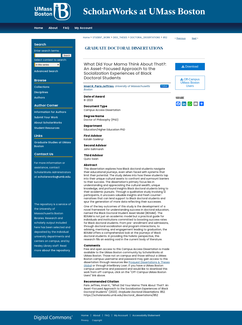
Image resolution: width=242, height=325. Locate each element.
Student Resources (46, 128)
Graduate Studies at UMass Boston (52, 144)
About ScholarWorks (48, 122)
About (97, 315)
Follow (164, 86)
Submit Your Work (46, 117)
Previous (181, 38)
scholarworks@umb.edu (54, 177)
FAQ (107, 315)
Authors (39, 97)
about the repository (56, 250)
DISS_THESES (120, 37)
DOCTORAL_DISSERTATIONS (145, 37)
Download (190, 66)
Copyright (97, 320)
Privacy (85, 320)
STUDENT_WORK (101, 37)
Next (194, 38)
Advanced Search (46, 71)
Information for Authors (50, 112)
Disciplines (41, 92)
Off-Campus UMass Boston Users (190, 82)
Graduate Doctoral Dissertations (124, 48)
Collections (41, 87)
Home (86, 37)
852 (165, 37)
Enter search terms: (46, 51)
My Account (121, 315)
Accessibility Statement (146, 315)
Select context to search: (50, 60)
